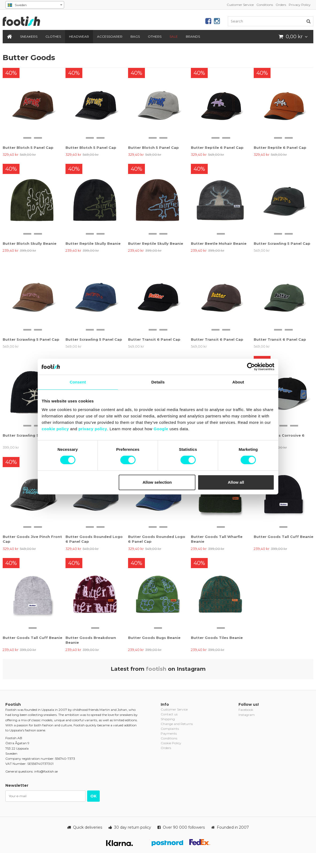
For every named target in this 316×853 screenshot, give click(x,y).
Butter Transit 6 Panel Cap (154, 339)
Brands (193, 36)
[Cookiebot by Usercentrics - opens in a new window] (251, 367)
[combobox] (34, 5)
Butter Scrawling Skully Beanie (32, 435)
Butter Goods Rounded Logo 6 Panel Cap (94, 539)
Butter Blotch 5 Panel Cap (28, 147)
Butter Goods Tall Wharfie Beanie (216, 539)
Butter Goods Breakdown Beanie (90, 640)
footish (156, 669)
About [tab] (238, 382)
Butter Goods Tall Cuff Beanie (283, 536)
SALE (173, 36)
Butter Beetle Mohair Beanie (218, 243)
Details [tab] (158, 382)
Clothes (53, 36)
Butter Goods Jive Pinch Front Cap (32, 539)
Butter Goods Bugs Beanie (154, 637)
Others (154, 36)
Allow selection (157, 482)
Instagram (246, 715)
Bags (135, 36)
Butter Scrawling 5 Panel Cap (282, 243)
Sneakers (28, 36)
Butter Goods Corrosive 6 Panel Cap (279, 437)
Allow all (236, 482)
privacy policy (92, 428)
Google (161, 428)
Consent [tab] (78, 382)
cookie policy (55, 428)
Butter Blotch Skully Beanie (29, 243)
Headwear (79, 36)
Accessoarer (109, 36)
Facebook (245, 710)
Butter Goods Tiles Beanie (217, 637)
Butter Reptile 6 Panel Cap (217, 147)
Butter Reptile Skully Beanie (93, 243)
